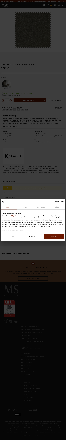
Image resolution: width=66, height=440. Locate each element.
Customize (33, 236)
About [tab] (57, 207)
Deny (12, 236)
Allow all (54, 236)
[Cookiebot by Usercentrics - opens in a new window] (56, 202)
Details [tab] (25, 207)
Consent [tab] (8, 207)
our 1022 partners (13, 216)
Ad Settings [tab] (41, 207)
